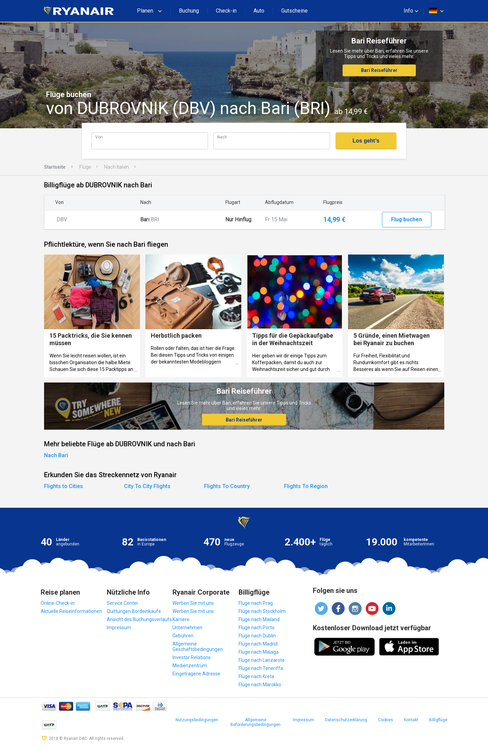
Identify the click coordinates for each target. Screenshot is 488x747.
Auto (258, 10)
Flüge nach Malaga (259, 652)
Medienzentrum (189, 665)
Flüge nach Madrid (258, 644)
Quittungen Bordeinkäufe (134, 611)
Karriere (180, 619)
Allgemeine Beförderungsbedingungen (255, 722)
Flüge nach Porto (256, 627)
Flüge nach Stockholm (262, 611)
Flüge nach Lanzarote (262, 660)
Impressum (119, 627)
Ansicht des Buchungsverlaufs (139, 619)
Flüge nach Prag (256, 603)
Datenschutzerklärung (346, 719)
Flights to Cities (63, 486)
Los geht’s (365, 141)
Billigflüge (438, 719)
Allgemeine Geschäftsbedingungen (197, 646)
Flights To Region (306, 486)
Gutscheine (294, 10)
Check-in (226, 10)
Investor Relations (191, 657)
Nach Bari (56, 455)
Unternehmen (187, 627)
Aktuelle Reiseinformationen (71, 611)
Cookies (385, 719)
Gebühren (183, 635)
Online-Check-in (58, 603)
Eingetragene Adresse (196, 673)
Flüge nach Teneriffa (261, 668)
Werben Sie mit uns (193, 603)
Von (99, 137)
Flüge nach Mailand (259, 619)
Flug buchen (406, 219)
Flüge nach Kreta (256, 676)
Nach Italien (116, 167)
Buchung (189, 10)
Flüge (85, 167)
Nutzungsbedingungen (197, 719)
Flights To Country (227, 486)
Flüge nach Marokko (260, 684)
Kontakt (411, 719)
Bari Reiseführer (379, 70)
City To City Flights (147, 486)
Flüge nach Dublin (257, 635)
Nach (222, 137)
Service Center (122, 603)
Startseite (54, 167)
